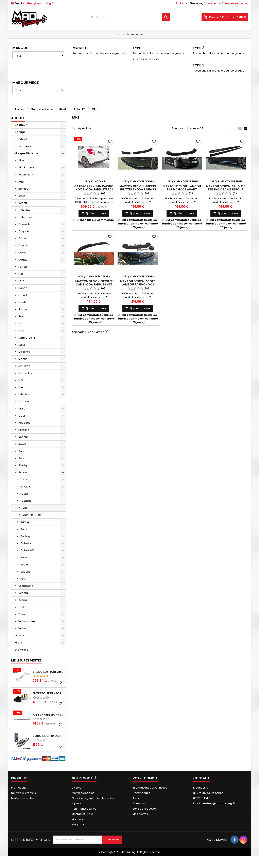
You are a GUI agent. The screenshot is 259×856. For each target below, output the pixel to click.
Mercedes (25, 373)
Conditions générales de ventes (93, 798)
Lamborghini (26, 338)
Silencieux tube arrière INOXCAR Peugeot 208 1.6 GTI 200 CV (48, 671)
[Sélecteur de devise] (182, 3)
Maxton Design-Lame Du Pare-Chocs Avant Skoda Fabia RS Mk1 (182, 189)
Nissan (22, 408)
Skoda (22, 472)
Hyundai (23, 295)
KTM (21, 330)
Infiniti (22, 302)
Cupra (22, 245)
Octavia (25, 543)
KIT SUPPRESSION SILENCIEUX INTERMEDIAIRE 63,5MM (48, 714)
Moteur (19, 635)
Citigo (24, 479)
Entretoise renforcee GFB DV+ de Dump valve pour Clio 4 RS (48, 693)
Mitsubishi (24, 394)
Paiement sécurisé (84, 809)
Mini (20, 387)
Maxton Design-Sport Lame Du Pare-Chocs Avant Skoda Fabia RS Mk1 (138, 284)
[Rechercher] (129, 17)
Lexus (21, 345)
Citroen (23, 238)
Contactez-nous (82, 814)
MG (20, 380)
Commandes (141, 793)
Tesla (21, 607)
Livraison (77, 788)
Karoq (24, 529)
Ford (21, 281)
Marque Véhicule (26, 153)
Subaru (23, 593)
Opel (21, 416)
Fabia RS (26, 501)
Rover (22, 444)
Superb (25, 572)
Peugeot (24, 423)
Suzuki (22, 600)
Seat (21, 458)
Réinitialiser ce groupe (147, 59)
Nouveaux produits (23, 793)
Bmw (21, 196)
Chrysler (23, 231)
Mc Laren (24, 366)
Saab (21, 451)
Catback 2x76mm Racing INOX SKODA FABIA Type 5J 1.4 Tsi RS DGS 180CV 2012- (94, 189)
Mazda (23, 359)
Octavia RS (27, 550)
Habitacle (21, 139)
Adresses (139, 803)
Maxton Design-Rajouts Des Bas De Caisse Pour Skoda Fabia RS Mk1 (225, 189)
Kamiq (24, 522)
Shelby (22, 465)
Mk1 (24, 508)
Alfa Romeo (26, 167)
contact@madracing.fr (38, 3)
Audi (21, 182)
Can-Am (24, 210)
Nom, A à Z (212, 128)
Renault (23, 437)
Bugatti (23, 203)
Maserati (24, 352)
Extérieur (20, 125)
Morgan (23, 401)
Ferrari (22, 267)
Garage (19, 132)
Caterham (25, 217)
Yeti (22, 579)
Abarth (22, 160)
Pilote (18, 642)
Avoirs (137, 798)
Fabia (24, 494)
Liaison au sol (23, 146)
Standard (21, 650)
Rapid (24, 557)
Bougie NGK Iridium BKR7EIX (48, 735)
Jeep (21, 316)
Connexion (210, 3)
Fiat (20, 274)
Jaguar (23, 309)
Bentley (23, 189)
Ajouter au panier (94, 213)
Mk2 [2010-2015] (33, 515)
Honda (22, 288)
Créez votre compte (234, 3)
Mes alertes (140, 814)
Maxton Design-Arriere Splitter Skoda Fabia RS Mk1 (137, 189)
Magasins (78, 824)
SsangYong (25, 586)
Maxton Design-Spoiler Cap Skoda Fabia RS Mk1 (94, 282)
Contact (201, 778)
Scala (24, 564)
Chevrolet (24, 224)
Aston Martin (26, 174)
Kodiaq (25, 536)
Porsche (23, 430)
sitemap (77, 819)
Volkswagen (26, 621)
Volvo (22, 628)
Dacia (22, 252)
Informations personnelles (150, 788)
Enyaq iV (26, 486)
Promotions (18, 788)
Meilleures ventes (22, 798)
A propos (78, 803)
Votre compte (145, 778)
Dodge (23, 260)
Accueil (18, 118)
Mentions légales (83, 793)
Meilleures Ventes (26, 660)
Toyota (23, 614)
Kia (20, 323)
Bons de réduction (145, 809)
